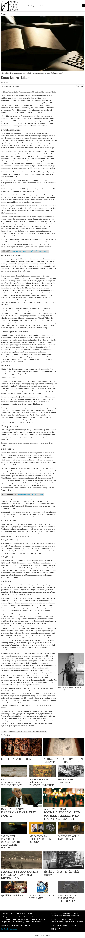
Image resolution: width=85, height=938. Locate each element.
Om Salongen (31, 6)
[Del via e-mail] (82, 86)
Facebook (4, 929)
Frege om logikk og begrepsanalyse (30, 494)
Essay (24, 6)
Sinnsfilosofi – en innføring (38, 251)
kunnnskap (12, 732)
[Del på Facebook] (77, 86)
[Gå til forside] (9, 6)
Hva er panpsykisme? (18, 251)
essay (20, 732)
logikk (4, 732)
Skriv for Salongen (42, 6)
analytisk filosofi (39, 732)
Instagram (13, 929)
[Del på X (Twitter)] (80, 86)
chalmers (27, 732)
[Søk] (83, 5)
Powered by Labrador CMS (42, 935)
